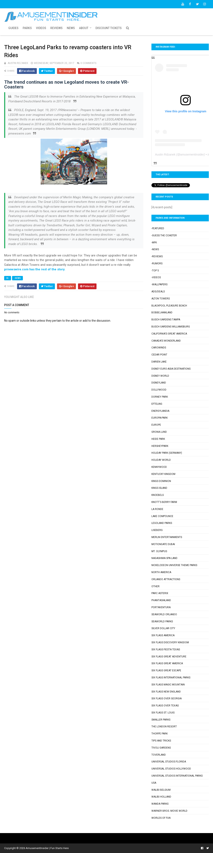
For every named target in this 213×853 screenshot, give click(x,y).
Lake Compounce (162, 516)
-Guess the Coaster (164, 235)
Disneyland (158, 382)
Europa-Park (159, 417)
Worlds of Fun (161, 817)
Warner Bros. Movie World (169, 810)
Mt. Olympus (159, 551)
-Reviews (157, 256)
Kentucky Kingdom (163, 474)
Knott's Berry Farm (164, 502)
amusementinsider (192, 154)
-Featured (157, 228)
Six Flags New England (166, 691)
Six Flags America (163, 635)
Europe (156, 424)
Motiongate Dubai (163, 544)
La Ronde (157, 509)
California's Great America (169, 333)
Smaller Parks (160, 719)
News (71, 28)
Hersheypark (159, 446)
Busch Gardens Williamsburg (170, 326)
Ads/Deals (158, 291)
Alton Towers (160, 298)
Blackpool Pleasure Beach (169, 305)
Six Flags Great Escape (166, 670)
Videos (41, 28)
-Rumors (156, 263)
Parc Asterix (159, 593)
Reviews (56, 28)
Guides (13, 28)
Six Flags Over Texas (165, 705)
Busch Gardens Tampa (165, 319)
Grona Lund (159, 431)
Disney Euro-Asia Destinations (171, 368)
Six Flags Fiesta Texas (165, 649)
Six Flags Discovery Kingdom (170, 642)
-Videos (156, 277)
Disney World (160, 375)
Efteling (156, 403)
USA (153, 782)
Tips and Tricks (161, 740)
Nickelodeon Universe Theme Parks (174, 565)
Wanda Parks (159, 803)
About (83, 28)
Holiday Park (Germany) (166, 452)
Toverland (158, 754)
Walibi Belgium (161, 789)
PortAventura (161, 607)
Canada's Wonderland (166, 340)
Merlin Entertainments (166, 537)
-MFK (154, 242)
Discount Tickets (108, 28)
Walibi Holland (161, 796)
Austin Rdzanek (165, 154)
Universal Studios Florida (168, 761)
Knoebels (157, 495)
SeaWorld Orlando (164, 614)
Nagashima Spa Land (164, 558)
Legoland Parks (161, 523)
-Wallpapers (159, 284)
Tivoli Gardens (161, 747)
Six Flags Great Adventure (168, 656)
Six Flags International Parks (170, 677)
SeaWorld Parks (162, 621)
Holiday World (161, 459)
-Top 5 (155, 270)
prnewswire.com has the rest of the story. (34, 269)
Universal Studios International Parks (177, 775)
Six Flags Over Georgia (166, 698)
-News (17, 278)
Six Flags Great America (167, 663)
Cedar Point (159, 354)
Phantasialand (161, 600)
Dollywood (158, 389)
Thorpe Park (159, 733)
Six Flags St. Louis (163, 712)
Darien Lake (159, 361)
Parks (27, 28)
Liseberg (157, 530)
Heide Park (158, 439)
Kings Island (159, 488)
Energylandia (160, 410)
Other (155, 586)
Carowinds (158, 347)
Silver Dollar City (163, 628)
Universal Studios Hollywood (171, 768)
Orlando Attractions (165, 579)
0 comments (88, 63)
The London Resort (164, 726)
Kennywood (159, 467)
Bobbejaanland (161, 312)
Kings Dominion (161, 481)
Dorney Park (159, 396)
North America (161, 572)
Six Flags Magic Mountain (168, 684)
